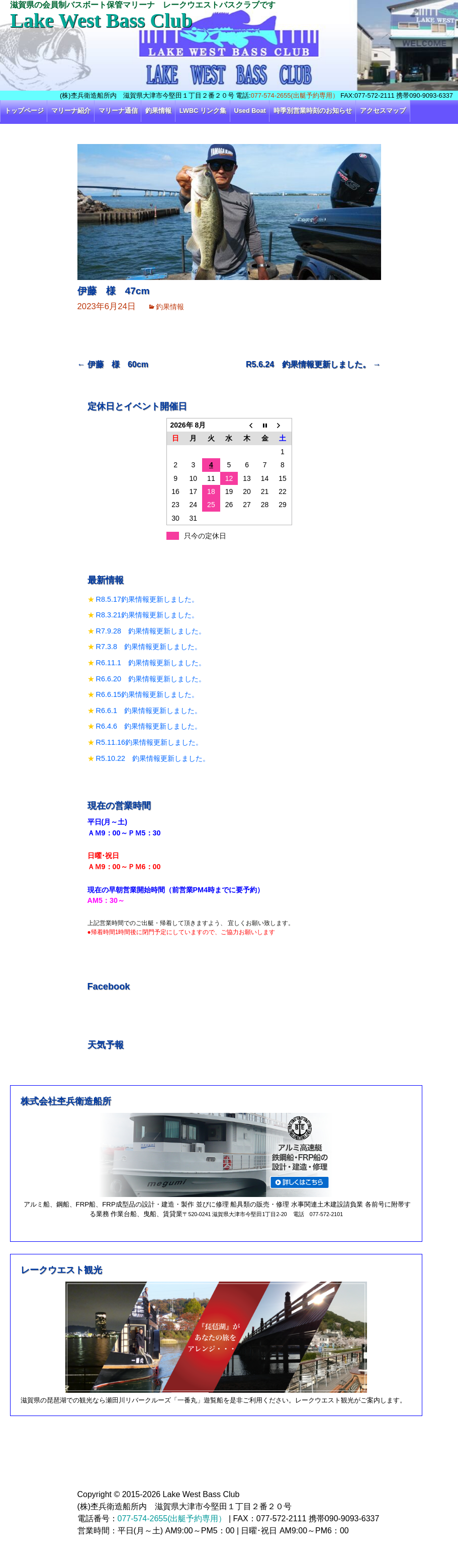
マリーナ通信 (118, 110)
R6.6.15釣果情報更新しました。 (147, 694)
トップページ (24, 110)
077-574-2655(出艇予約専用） (295, 95)
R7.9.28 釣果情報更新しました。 (151, 631)
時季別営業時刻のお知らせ (312, 110)
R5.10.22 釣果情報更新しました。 (153, 758)
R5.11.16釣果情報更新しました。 (149, 742)
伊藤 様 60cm (112, 364)
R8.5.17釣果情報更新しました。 (147, 599)
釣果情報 (158, 110)
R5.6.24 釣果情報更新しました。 (313, 364)
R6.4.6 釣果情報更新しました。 (149, 726)
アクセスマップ (383, 110)
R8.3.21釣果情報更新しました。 (147, 615)
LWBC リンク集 (202, 110)
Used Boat (250, 110)
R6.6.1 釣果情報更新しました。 (149, 711)
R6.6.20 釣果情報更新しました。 (151, 679)
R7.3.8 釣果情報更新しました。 (149, 647)
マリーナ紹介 (70, 110)
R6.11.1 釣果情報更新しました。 (151, 663)
